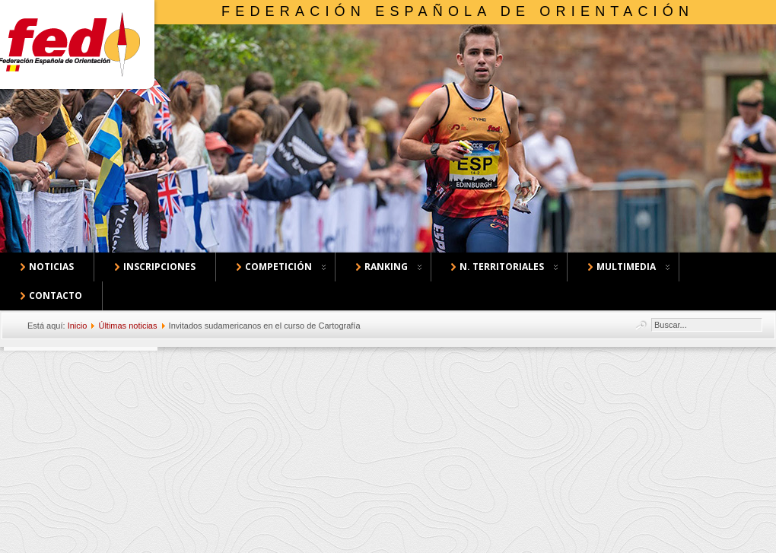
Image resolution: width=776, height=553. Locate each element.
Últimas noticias (127, 325)
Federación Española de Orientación (457, 11)
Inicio (77, 325)
